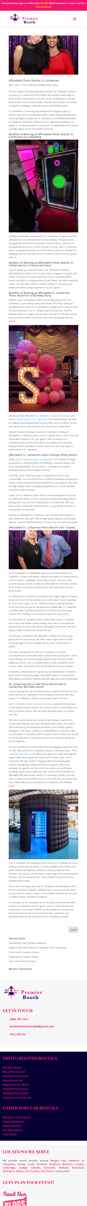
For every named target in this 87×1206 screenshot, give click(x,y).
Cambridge (9, 1167)
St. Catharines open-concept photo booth (39, 459)
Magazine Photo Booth (16, 1084)
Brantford (78, 1167)
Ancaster (42, 1164)
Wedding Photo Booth (15, 1093)
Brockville (49, 1167)
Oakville (35, 1167)
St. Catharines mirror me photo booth (31, 703)
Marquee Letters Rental (17, 1117)
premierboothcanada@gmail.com (32, 1026)
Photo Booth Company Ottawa (24, 952)
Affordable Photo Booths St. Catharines (34, 80)
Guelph (23, 1167)
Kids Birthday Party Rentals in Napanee (27, 943)
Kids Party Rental (13, 1130)
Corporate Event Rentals (17, 1097)
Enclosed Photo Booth (15, 1089)
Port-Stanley (32, 1171)
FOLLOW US (17, 1034)
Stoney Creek (26, 1164)
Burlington (9, 1171)
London (79, 1164)
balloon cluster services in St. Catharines (28, 419)
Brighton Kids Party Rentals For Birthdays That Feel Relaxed (37, 947)
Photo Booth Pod (13, 1080)
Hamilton (74, 1160)
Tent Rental (10, 1134)
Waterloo (67, 1164)
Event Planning (29, 85)
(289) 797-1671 (19, 1019)
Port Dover (47, 1171)
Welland (63, 1167)
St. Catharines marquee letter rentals (52, 415)
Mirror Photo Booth (14, 1071)
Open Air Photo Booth (15, 1076)
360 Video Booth (12, 1067)
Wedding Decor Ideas (47, 85)
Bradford (54, 1164)
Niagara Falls (58, 1160)
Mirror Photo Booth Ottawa (22, 961)
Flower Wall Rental (13, 1121)
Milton (20, 1171)
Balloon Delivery (12, 1125)
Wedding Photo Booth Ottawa (23, 956)
